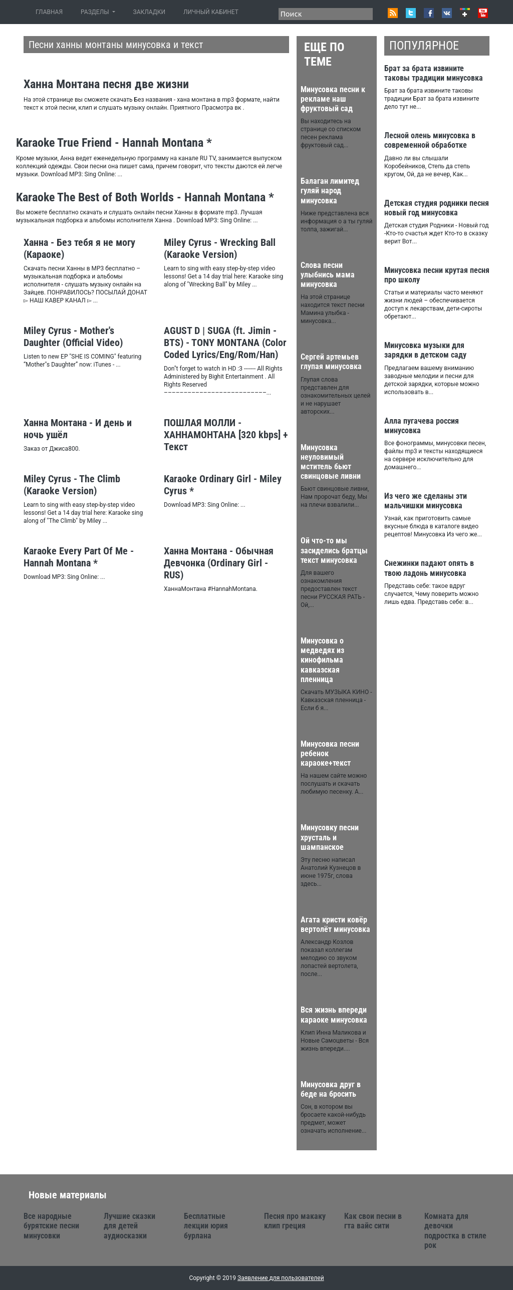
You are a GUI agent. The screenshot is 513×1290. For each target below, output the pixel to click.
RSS (393, 13)
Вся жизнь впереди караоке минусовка (334, 1014)
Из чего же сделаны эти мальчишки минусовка (425, 500)
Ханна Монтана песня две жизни (106, 84)
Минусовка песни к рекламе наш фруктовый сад (333, 99)
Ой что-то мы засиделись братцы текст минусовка (334, 550)
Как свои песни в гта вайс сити (373, 1220)
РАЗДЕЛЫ (95, 12)
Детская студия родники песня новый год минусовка (436, 207)
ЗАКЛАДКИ (149, 12)
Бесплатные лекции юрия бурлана (206, 1225)
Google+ (465, 13)
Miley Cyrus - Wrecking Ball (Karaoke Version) (220, 248)
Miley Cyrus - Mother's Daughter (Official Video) (73, 337)
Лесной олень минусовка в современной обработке (429, 140)
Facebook (429, 13)
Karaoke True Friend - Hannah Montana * (114, 143)
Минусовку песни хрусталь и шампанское (330, 837)
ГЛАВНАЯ (51, 12)
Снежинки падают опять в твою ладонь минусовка (429, 567)
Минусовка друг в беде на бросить (331, 1089)
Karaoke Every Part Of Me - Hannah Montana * (79, 557)
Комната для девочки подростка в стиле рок (455, 1230)
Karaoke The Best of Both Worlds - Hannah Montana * (145, 197)
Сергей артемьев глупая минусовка (331, 361)
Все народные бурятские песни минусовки (51, 1225)
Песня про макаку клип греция (295, 1220)
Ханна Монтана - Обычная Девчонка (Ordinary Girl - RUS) (219, 563)
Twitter (411, 13)
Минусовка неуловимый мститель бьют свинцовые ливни (331, 462)
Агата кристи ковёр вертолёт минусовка (335, 924)
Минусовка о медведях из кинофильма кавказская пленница (322, 660)
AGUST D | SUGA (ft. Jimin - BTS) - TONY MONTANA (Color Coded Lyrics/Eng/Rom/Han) (225, 343)
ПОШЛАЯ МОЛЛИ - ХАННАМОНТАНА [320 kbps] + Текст (226, 435)
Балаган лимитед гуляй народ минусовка (330, 190)
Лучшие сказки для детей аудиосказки (129, 1225)
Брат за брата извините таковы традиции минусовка (433, 73)
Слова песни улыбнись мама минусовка (328, 274)
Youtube (483, 13)
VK (447, 13)
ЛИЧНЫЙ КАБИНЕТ (210, 12)
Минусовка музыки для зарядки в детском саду (425, 350)
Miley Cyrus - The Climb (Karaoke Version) (72, 485)
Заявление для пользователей (280, 1277)
